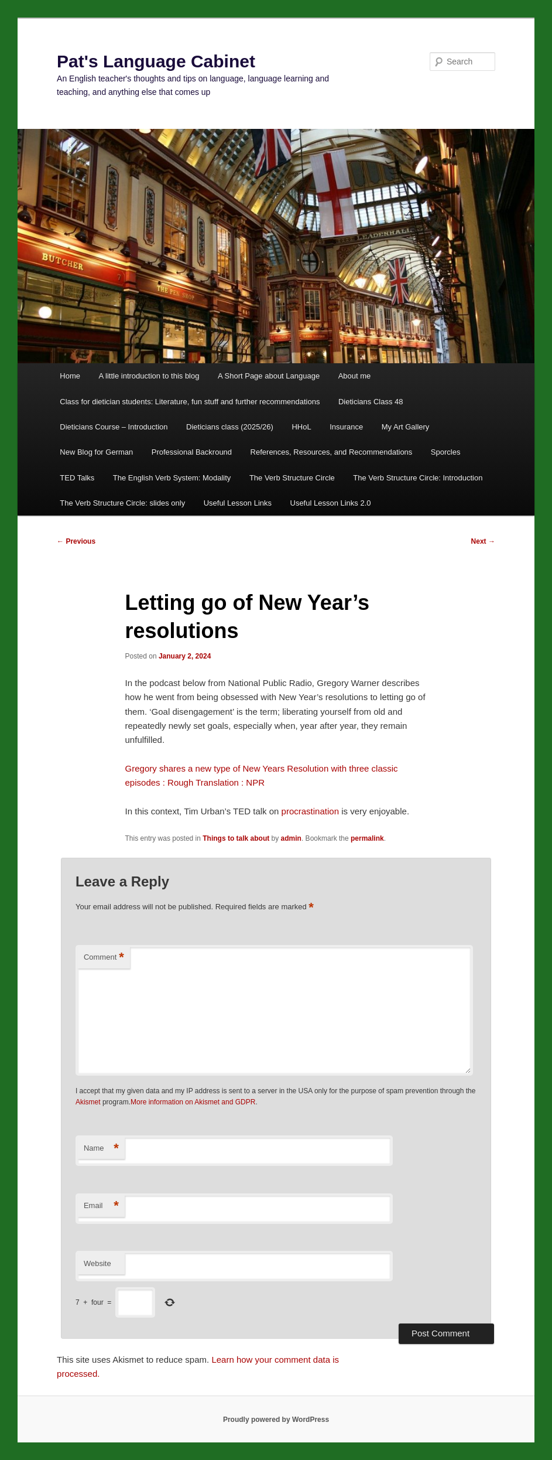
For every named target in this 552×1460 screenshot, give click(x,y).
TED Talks (77, 477)
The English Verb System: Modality (172, 477)
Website (97, 1263)
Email (101, 1206)
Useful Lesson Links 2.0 (330, 503)
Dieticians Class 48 (370, 401)
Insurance (346, 426)
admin (291, 838)
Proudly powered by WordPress (276, 1419)
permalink (367, 838)
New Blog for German (96, 452)
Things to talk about (236, 838)
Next (483, 541)
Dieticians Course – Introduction (113, 426)
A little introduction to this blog (148, 375)
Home (70, 375)
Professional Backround (192, 452)
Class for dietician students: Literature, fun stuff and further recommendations (190, 401)
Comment (104, 957)
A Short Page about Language (269, 375)
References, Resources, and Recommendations (332, 452)
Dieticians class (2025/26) (229, 426)
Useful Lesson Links (238, 503)
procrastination (310, 811)
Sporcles (446, 452)
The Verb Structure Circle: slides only (122, 503)
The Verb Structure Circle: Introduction (417, 477)
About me (354, 375)
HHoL (301, 426)
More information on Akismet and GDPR (193, 1102)
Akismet (88, 1102)
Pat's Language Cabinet (156, 61)
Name (101, 1148)
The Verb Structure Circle (292, 477)
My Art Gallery (406, 426)
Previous (76, 541)
